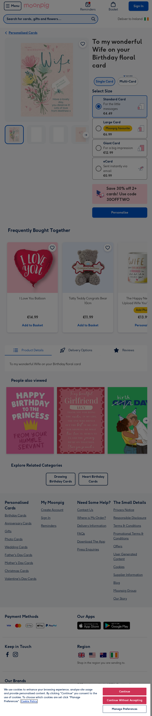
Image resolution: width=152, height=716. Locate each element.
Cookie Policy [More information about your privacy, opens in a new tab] (29, 701)
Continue (124, 691)
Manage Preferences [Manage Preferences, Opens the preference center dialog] (124, 708)
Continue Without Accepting (124, 700)
